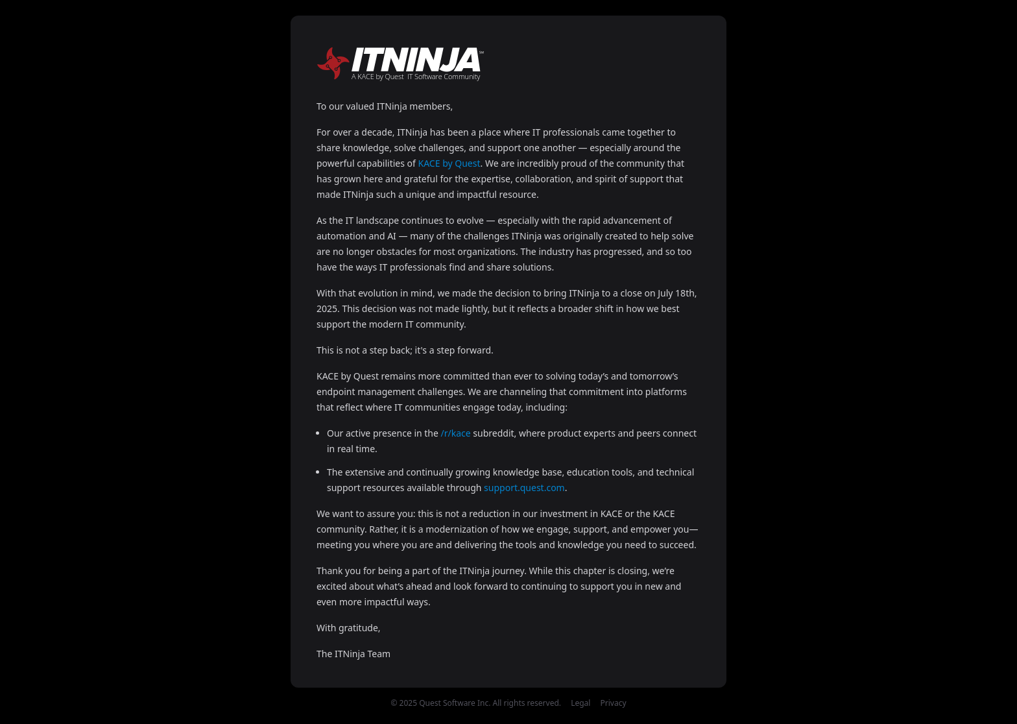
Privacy (614, 702)
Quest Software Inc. (454, 702)
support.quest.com (524, 487)
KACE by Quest (449, 163)
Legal (580, 702)
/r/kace (456, 433)
